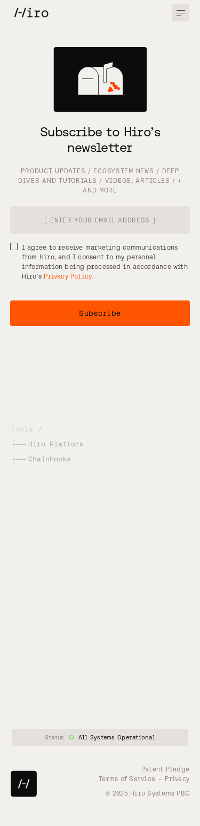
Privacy (177, 778)
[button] (180, 12)
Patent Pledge (165, 769)
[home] (24, 12)
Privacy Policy (67, 276)
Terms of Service (127, 778)
